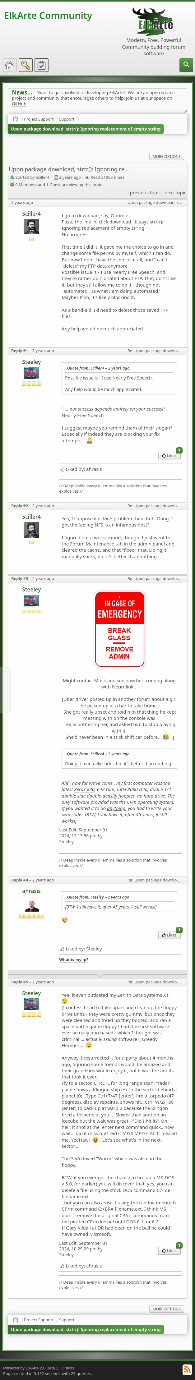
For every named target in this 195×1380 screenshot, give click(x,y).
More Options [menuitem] (167, 156)
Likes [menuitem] (171, 455)
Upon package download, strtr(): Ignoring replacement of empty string (85, 129)
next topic (175, 192)
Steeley (31, 362)
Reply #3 (19, 578)
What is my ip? (73, 959)
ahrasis (31, 891)
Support (66, 119)
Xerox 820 (84, 789)
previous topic (145, 192)
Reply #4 (19, 880)
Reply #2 (19, 505)
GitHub (19, 104)
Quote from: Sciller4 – (98, 368)
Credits (68, 1368)
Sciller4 (31, 213)
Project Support (38, 119)
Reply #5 (19, 982)
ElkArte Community (48, 15)
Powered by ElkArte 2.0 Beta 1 (30, 1368)
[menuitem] (186, 65)
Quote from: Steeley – (98, 897)
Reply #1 (19, 350)
